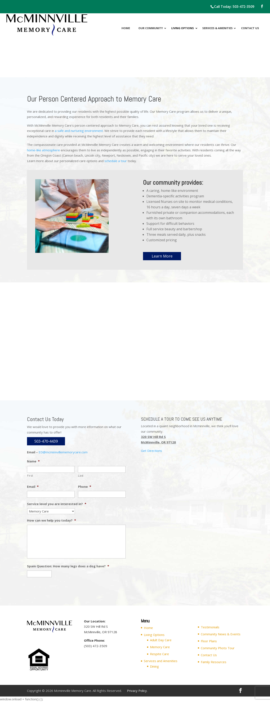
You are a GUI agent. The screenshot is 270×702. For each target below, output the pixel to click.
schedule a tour (115, 161)
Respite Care (159, 654)
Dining (154, 666)
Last (81, 475)
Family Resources (213, 662)
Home (148, 628)
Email (33, 487)
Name (33, 461)
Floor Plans (209, 641)
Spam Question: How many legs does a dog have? (68, 566)
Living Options (154, 635)
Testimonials (210, 627)
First (30, 475)
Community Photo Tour (218, 648)
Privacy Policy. (137, 690)
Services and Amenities (160, 661)
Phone (84, 487)
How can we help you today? (51, 520)
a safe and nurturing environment (79, 131)
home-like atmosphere (43, 150)
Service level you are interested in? (56, 504)
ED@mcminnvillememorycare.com (63, 452)
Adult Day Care (160, 640)
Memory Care (160, 647)
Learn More (162, 256)
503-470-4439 (46, 441)
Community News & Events (220, 634)
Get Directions (151, 451)
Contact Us (209, 655)
